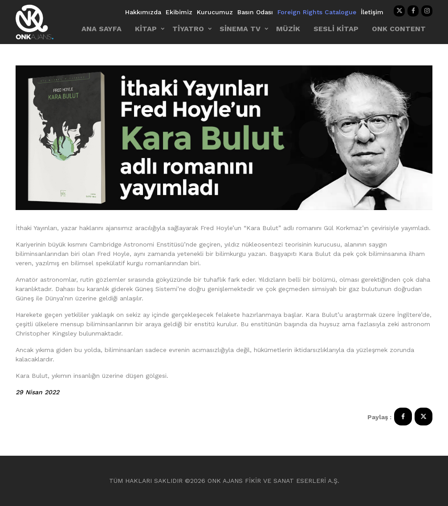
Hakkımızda (143, 12)
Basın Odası (255, 12)
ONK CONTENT (399, 28)
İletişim (372, 12)
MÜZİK (288, 28)
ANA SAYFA (101, 28)
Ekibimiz (179, 12)
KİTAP (146, 28)
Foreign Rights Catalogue (316, 12)
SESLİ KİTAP (336, 28)
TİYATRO (188, 28)
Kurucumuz (215, 12)
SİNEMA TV (240, 28)
